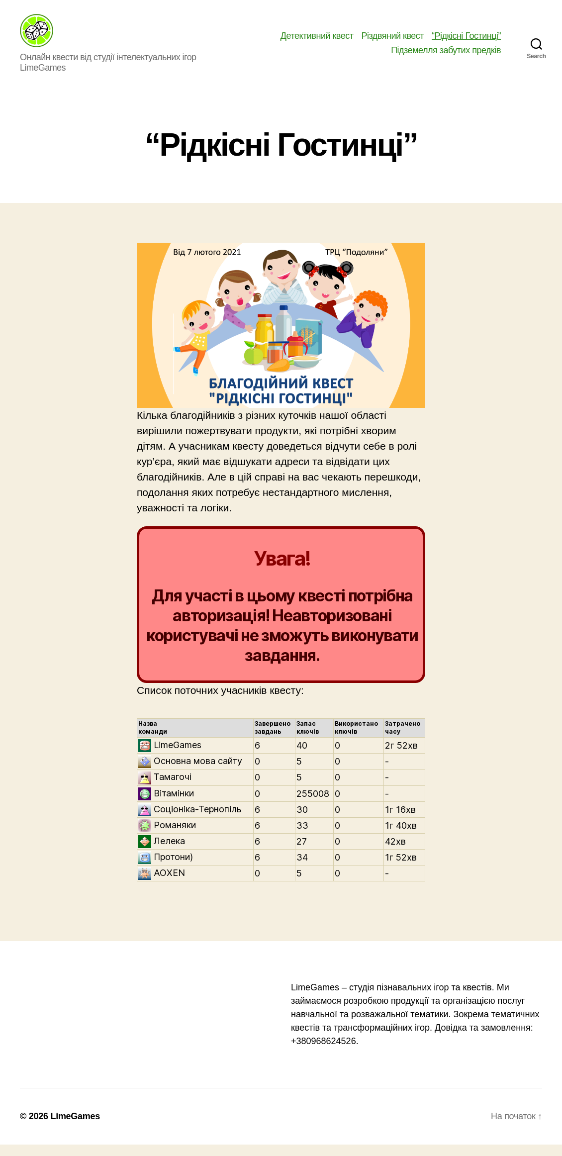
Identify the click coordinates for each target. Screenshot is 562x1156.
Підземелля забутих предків (446, 56)
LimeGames (75, 1128)
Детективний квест (317, 41)
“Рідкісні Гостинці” (466, 41)
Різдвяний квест (393, 41)
